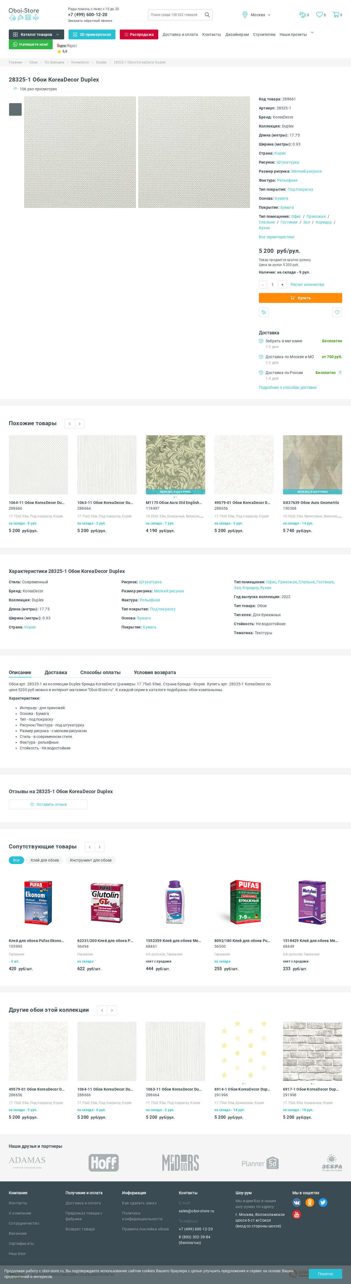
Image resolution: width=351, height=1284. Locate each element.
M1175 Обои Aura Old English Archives (174, 502)
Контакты (211, 34)
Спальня (267, 222)
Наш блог (17, 1253)
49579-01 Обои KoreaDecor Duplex (242, 502)
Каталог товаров (36, 34)
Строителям (264, 34)
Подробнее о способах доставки (287, 387)
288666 (15, 508)
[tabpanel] (80, 152)
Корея (280, 153)
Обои (33, 62)
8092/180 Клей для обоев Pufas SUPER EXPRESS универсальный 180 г (242, 940)
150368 (289, 508)
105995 (15, 946)
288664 (84, 508)
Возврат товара (80, 1229)
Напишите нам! (33, 44)
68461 (151, 946)
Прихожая (316, 216)
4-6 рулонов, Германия (164, 954)
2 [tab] (176, 497)
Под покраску (300, 189)
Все (16, 860)
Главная (15, 62)
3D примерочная (95, 34)
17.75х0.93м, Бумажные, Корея (239, 1103)
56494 (83, 946)
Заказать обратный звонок (90, 21)
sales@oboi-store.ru (196, 1211)
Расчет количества (307, 284)
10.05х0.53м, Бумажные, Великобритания (179, 516)
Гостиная (289, 222)
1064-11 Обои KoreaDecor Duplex (37, 502)
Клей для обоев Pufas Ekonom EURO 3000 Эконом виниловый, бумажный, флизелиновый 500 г (37, 940)
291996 (221, 1095)
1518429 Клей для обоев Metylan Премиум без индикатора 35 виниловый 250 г (311, 940)
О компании (20, 1213)
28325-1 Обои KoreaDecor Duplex (140, 62)
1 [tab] (174, 497)
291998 (289, 1095)
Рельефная (287, 180)
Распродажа (142, 34)
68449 (288, 946)
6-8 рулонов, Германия (301, 954)
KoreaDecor (80, 62)
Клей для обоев (45, 860)
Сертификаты (21, 1243)
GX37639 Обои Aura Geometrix (311, 502)
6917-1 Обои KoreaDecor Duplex (311, 1089)
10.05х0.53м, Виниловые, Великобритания (317, 516)
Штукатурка (288, 162)
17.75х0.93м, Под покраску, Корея (36, 516)
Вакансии (18, 1233)
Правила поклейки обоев (145, 1229)
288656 (221, 508)
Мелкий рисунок (306, 171)
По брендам (54, 62)
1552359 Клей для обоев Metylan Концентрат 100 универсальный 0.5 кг (174, 940)
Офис (296, 216)
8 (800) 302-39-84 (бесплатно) (194, 1240)
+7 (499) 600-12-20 (87, 14)
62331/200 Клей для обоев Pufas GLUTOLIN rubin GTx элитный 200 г (105, 940)
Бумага (281, 198)
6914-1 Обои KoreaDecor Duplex (242, 1089)
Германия (17, 954)
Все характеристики (276, 237)
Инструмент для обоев (91, 860)
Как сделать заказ (139, 1203)
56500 (220, 946)
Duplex (101, 62)
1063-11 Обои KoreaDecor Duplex (105, 502)
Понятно (325, 1274)
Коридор (324, 222)
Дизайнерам (237, 34)
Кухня (264, 228)
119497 (152, 508)
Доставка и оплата (180, 34)
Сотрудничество (24, 1223)
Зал (306, 222)
